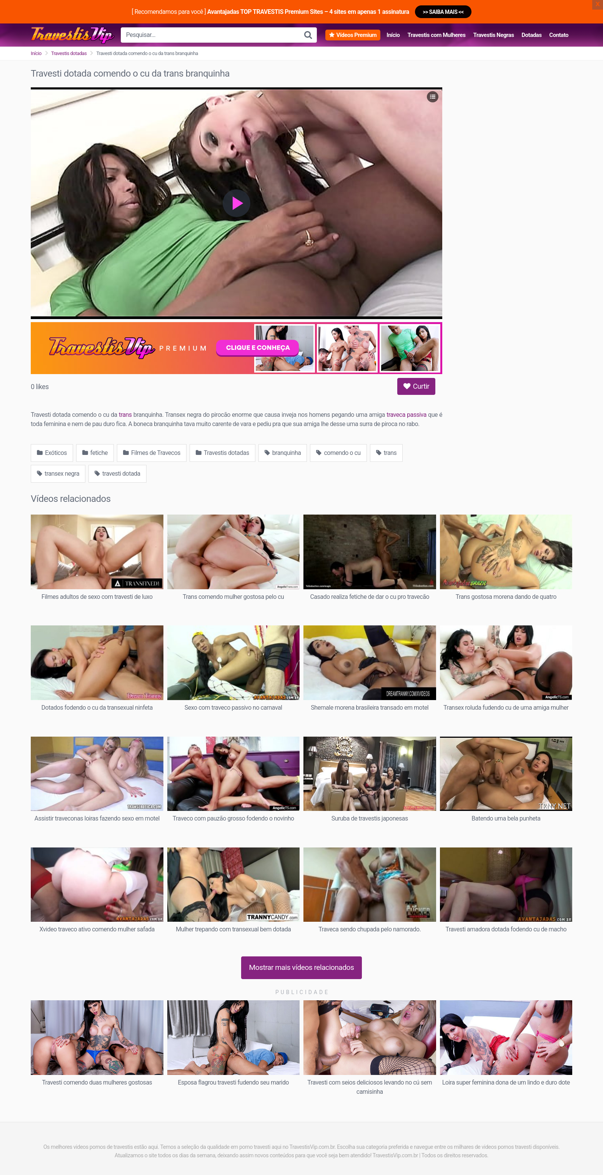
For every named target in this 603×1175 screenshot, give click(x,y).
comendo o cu (338, 452)
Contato (558, 35)
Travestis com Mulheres (436, 35)
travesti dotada (117, 473)
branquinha (283, 452)
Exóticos (52, 452)
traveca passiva (406, 414)
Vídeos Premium (356, 35)
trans (125, 414)
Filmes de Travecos (151, 452)
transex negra (58, 473)
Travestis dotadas (69, 53)
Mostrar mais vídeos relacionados (301, 967)
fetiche (95, 452)
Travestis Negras (493, 35)
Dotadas (531, 35)
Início (393, 35)
